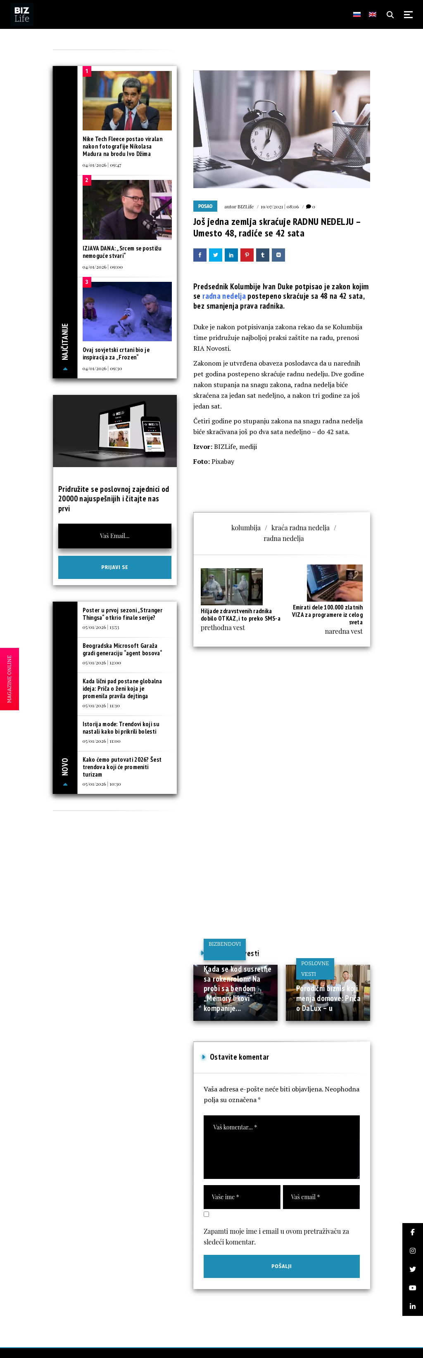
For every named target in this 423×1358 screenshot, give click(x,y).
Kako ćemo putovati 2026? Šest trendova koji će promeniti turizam (122, 767)
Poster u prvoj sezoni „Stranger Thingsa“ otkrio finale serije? (122, 613)
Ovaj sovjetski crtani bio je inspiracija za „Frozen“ (116, 353)
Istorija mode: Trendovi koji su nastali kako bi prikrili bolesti (121, 727)
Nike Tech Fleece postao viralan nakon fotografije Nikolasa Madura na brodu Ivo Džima (122, 146)
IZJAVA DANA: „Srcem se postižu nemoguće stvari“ (122, 252)
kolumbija (246, 527)
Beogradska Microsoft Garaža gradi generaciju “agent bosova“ (122, 649)
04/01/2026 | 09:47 (102, 164)
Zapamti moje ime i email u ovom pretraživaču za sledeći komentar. (276, 1236)
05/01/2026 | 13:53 (101, 626)
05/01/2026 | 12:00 (102, 662)
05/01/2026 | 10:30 (102, 783)
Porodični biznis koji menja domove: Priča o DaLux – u (328, 998)
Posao (205, 206)
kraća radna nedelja (300, 527)
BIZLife (246, 206)
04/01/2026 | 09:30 (102, 368)
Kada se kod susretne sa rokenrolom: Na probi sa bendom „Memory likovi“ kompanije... (238, 988)
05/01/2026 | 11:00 (102, 740)
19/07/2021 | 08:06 (280, 206)
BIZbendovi (225, 944)
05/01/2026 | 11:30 (101, 705)
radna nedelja (224, 296)
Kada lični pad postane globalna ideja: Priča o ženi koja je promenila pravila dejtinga (122, 688)
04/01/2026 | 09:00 (103, 266)
